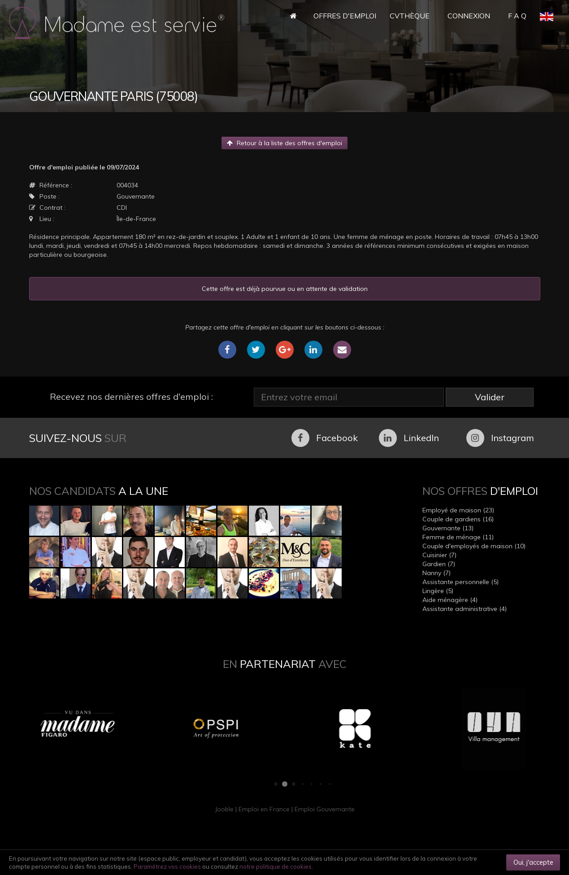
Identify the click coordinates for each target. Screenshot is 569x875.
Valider (489, 397)
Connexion (468, 15)
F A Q (517, 15)
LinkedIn (409, 438)
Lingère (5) (437, 591)
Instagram (500, 438)
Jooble (224, 809)
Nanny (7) (436, 573)
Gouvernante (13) (447, 528)
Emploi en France (264, 809)
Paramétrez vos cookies (167, 866)
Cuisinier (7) (439, 555)
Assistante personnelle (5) (460, 582)
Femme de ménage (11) (458, 537)
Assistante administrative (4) (464, 609)
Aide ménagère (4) (450, 600)
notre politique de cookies (275, 866)
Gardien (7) (438, 564)
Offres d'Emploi (344, 15)
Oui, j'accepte (533, 862)
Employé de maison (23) (458, 510)
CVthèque (410, 15)
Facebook (324, 438)
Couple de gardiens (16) (458, 519)
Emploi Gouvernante (325, 809)
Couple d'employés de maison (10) (474, 546)
